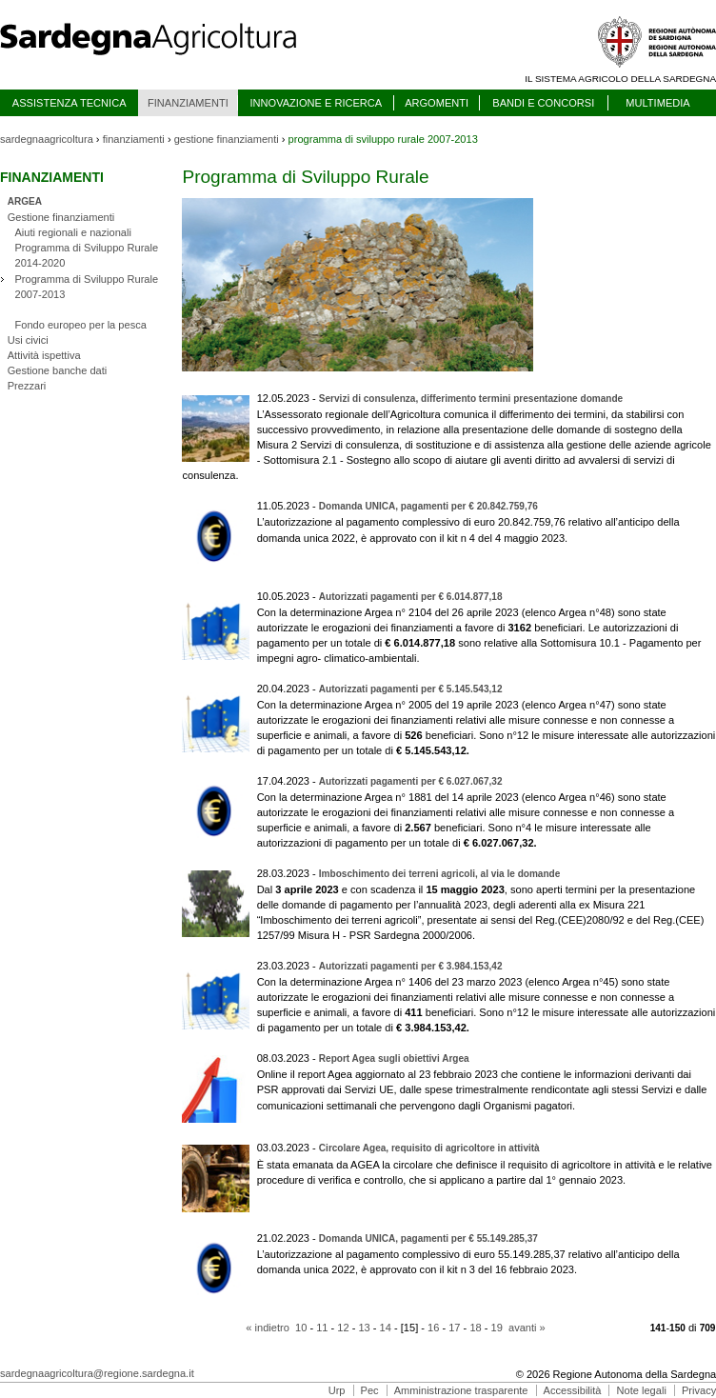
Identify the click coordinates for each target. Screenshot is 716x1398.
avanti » (527, 1327)
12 (342, 1327)
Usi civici (28, 340)
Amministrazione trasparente (461, 1390)
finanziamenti (134, 139)
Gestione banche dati (58, 370)
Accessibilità (573, 1390)
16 (433, 1327)
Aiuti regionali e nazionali (72, 232)
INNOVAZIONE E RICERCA (315, 103)
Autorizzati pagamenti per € (411, 689)
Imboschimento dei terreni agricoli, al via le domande (439, 874)
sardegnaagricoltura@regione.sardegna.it (97, 1373)
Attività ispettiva (44, 355)
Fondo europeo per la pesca (80, 324)
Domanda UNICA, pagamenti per (428, 506)
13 (363, 1327)
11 (322, 1327)
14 (385, 1327)
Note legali (641, 1390)
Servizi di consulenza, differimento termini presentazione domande (471, 398)
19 (497, 1327)
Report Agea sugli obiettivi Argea (394, 1058)
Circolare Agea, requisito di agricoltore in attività (429, 1148)
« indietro (267, 1327)
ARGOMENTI (436, 103)
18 (475, 1327)
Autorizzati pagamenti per (411, 596)
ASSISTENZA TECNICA (69, 103)
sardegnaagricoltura (46, 139)
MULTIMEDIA (657, 103)
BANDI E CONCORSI (543, 103)
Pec (370, 1390)
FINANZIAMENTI (188, 103)
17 (454, 1327)
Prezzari (27, 385)
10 (301, 1327)
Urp (337, 1390)
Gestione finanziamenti (61, 217)
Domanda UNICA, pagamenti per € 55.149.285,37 (428, 1238)
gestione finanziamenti (226, 139)
